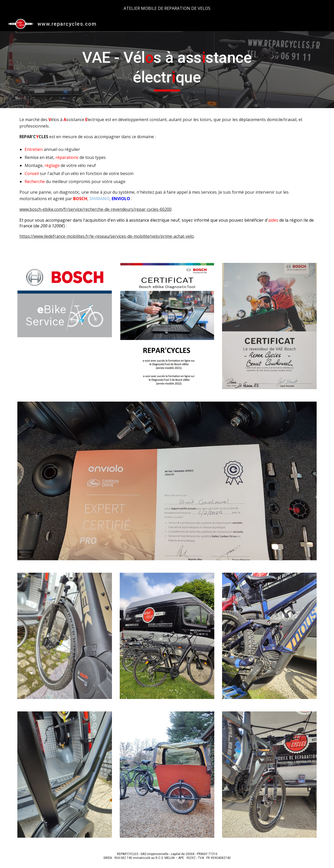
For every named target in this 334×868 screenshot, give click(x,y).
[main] (167, 70)
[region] (167, 8)
